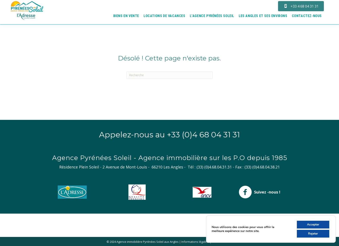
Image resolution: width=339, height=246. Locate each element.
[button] (301, 6)
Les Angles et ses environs (263, 16)
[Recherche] (169, 75)
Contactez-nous (307, 16)
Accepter (313, 224)
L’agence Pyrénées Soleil (212, 16)
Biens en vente (126, 16)
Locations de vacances (164, 16)
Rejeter (313, 234)
